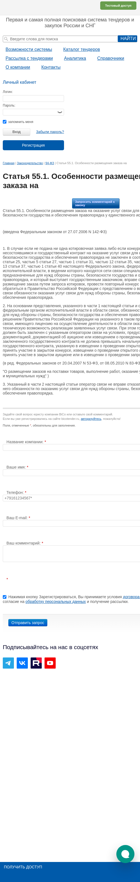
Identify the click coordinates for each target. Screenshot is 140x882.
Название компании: (25, 442)
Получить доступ (23, 867)
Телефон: (15, 492)
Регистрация (33, 145)
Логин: (8, 92)
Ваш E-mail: (17, 518)
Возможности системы (29, 49)
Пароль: (9, 105)
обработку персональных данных (56, 601)
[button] (125, 854)
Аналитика (75, 58)
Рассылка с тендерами (29, 58)
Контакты (50, 67)
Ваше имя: (16, 467)
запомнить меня (18, 122)
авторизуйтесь (91, 418)
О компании (18, 67)
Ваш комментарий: (23, 543)
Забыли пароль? (50, 132)
